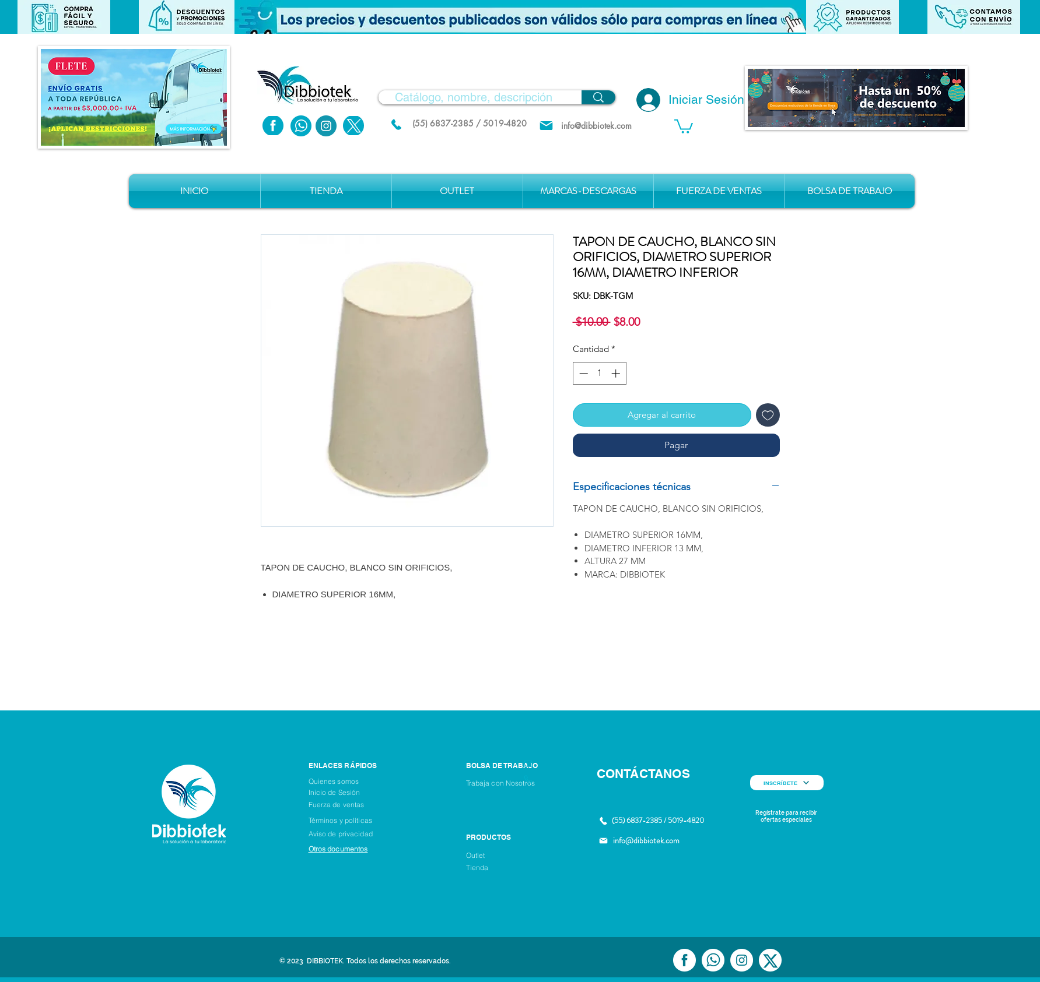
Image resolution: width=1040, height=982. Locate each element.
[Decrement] (582, 373)
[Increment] (617, 373)
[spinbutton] (599, 373)
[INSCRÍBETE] (787, 782)
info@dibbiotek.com (646, 840)
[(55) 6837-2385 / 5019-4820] (470, 123)
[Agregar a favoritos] (768, 415)
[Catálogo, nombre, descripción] (473, 97)
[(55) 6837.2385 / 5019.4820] (397, 124)
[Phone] (528, 779)
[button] (520, 17)
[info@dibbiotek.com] (596, 125)
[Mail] (546, 125)
